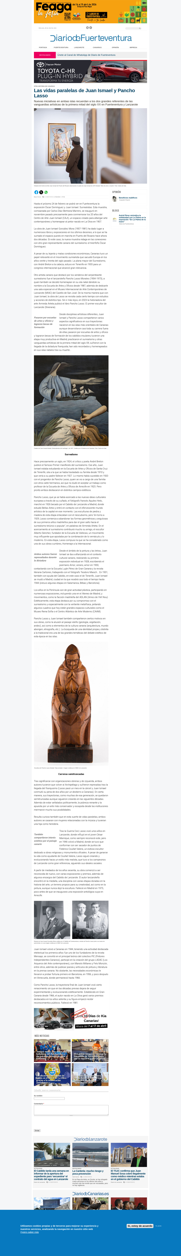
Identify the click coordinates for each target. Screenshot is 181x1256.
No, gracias (158, 1226)
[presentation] (51, 1123)
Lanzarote (79, 47)
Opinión (115, 47)
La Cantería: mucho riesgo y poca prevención (87, 1172)
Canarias (97, 47)
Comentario (39, 1104)
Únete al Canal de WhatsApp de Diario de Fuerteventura (86, 55)
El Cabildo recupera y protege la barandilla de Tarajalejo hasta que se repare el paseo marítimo (90, 1056)
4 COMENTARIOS (130, 1182)
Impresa (133, 47)
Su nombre (38, 1096)
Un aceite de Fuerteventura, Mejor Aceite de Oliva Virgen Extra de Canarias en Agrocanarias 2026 (88, 1079)
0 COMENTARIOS (49, 197)
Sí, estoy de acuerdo (140, 1225)
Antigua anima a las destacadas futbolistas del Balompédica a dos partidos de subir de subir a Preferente (51, 1055)
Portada (43, 47)
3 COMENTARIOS (87, 1176)
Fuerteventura (61, 47)
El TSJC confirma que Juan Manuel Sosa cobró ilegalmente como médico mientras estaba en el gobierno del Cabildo (128, 1175)
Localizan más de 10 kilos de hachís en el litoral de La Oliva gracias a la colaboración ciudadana (51, 1079)
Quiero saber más (29, 1232)
